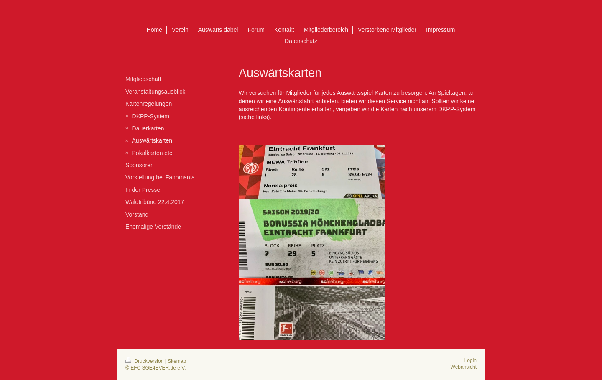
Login (470, 360)
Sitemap (177, 361)
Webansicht (464, 367)
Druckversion (145, 361)
